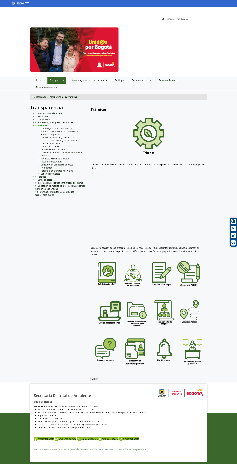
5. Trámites (71, 96)
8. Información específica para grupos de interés (59, 182)
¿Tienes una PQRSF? (50, 146)
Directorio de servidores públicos (57, 164)
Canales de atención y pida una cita (58, 137)
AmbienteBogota (44, 438)
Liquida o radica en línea (53, 149)
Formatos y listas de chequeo (55, 158)
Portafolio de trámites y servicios (57, 170)
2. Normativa (41, 116)
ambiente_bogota (65, 438)
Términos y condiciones (45, 449)
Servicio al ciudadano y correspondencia (60, 140)
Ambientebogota (87, 438)
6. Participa (40, 176)
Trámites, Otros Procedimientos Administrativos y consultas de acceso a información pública (60, 131)
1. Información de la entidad (49, 113)
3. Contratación (42, 119)
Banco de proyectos (50, 173)
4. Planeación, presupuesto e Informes (54, 122)
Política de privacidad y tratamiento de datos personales (87, 449)
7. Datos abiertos (43, 179)
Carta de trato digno (50, 143)
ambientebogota (129, 438)
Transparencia (39, 96)
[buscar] (182, 19)
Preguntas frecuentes (51, 161)
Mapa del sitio (140, 449)
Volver (95, 379)
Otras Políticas (124, 449)
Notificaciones (48, 167)
